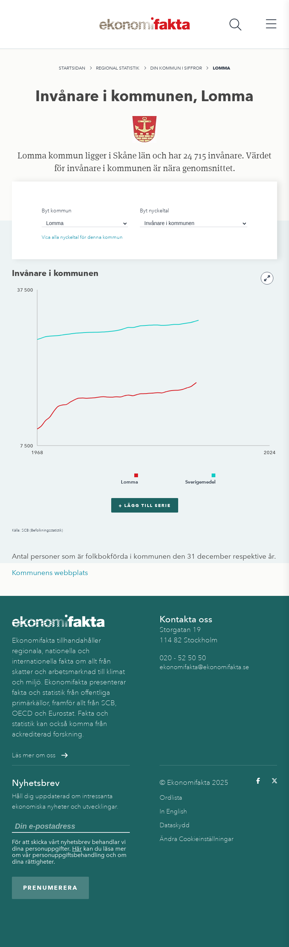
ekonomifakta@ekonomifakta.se (204, 667)
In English (173, 811)
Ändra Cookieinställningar (197, 839)
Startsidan (72, 68)
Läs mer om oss (40, 755)
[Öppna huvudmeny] (271, 24)
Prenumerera (50, 887)
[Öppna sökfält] (235, 24)
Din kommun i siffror (176, 68)
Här (77, 848)
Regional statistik (117, 68)
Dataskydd (175, 825)
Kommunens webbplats (50, 572)
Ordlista (171, 798)
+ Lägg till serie (145, 505)
